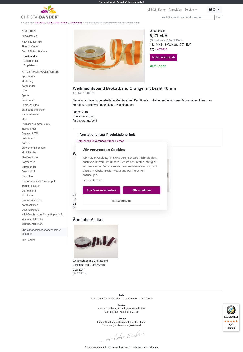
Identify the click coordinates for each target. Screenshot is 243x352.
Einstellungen (121, 200)
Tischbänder (29, 128)
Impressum (147, 298)
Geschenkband (137, 322)
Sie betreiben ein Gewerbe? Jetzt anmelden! (121, 2)
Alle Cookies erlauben (101, 190)
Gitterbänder (29, 167)
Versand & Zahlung (107, 308)
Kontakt (122, 308)
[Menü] (237, 305)
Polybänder (28, 162)
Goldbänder (76, 22)
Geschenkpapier (31, 209)
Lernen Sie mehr (93, 180)
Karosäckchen (30, 205)
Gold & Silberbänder (57, 22)
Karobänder (28, 86)
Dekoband (135, 325)
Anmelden (175, 9)
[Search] (187, 17)
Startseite (40, 22)
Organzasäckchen (32, 200)
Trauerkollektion (31, 185)
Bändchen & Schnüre (34, 147)
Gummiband (29, 190)
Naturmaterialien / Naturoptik (39, 181)
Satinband (123, 322)
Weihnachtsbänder (32, 219)
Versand (162, 49)
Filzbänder (28, 195)
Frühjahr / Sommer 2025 (36, 124)
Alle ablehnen (141, 190)
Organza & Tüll (30, 133)
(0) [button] (213, 9)
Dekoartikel (28, 171)
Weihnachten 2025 (32, 224)
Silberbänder (30, 60)
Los (218, 17)
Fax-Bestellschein (136, 308)
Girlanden (27, 176)
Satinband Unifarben (33, 109)
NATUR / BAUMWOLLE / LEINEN (40, 71)
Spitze (25, 95)
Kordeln (26, 143)
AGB (92, 298)
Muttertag (27, 81)
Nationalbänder (30, 114)
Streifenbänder (30, 157)
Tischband (107, 325)
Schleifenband (121, 325)
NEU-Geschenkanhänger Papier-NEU (42, 214)
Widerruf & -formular (109, 298)
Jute (24, 90)
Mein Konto (157, 9)
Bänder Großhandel (107, 322)
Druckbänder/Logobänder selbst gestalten (41, 232)
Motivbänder (29, 152)
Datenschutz (130, 298)
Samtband (28, 100)
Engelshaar (29, 65)
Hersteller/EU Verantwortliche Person (100, 141)
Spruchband (29, 76)
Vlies (24, 119)
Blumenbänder (30, 46)
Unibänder (27, 138)
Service (189, 9)
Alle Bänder (28, 240)
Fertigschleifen (30, 105)
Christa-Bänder (95, 347)
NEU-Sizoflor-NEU (32, 41)
